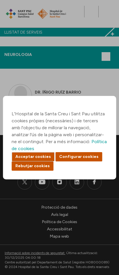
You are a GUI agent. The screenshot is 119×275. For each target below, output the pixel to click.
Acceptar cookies (33, 156)
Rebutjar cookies (32, 165)
